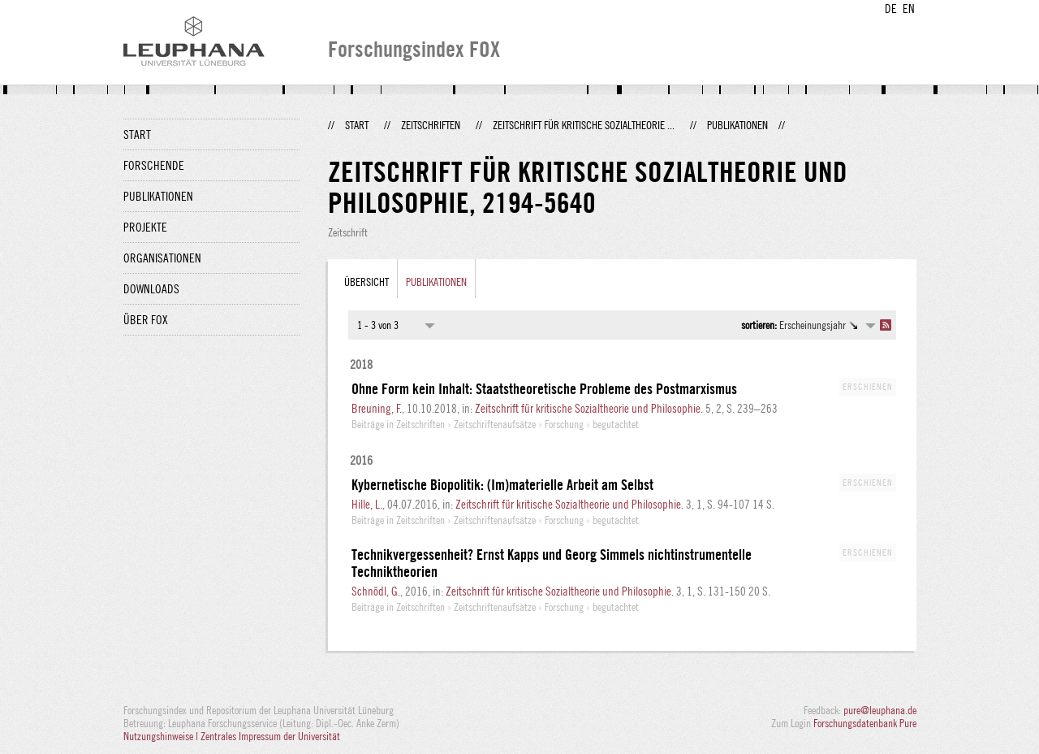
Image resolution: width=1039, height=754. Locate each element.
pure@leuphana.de (879, 710)
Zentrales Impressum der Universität (270, 736)
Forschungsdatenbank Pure (864, 723)
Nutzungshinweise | (161, 736)
